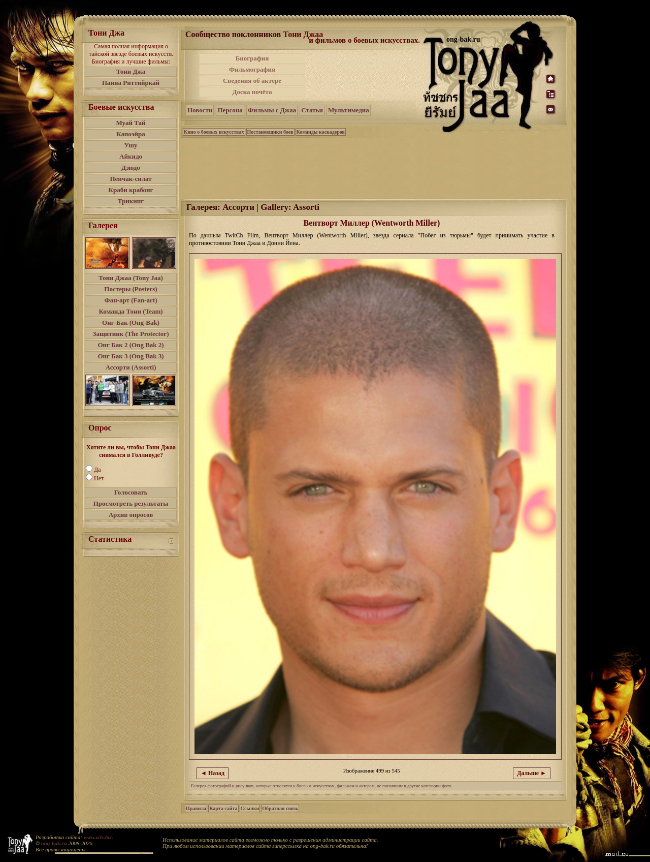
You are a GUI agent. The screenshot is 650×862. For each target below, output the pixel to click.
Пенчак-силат (130, 178)
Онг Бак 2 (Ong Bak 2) (131, 345)
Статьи (312, 110)
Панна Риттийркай (130, 82)
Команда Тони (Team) (130, 311)
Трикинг (131, 201)
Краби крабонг (131, 190)
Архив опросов (131, 514)
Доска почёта (252, 92)
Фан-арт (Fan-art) (131, 300)
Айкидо (130, 156)
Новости (199, 110)
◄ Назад (212, 773)
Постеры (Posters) (130, 289)
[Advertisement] (365, 75)
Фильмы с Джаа (272, 110)
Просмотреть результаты (131, 503)
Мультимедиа (348, 110)
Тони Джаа (303, 34)
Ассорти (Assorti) (131, 367)
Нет (99, 478)
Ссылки (250, 808)
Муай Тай (130, 123)
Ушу (131, 145)
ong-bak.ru (54, 843)
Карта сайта (223, 808)
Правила (196, 808)
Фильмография (252, 69)
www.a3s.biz (98, 837)
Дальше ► (531, 773)
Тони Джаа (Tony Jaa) (131, 278)
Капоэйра (130, 134)
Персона (229, 110)
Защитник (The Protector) (131, 333)
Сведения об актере (252, 80)
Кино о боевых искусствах (214, 132)
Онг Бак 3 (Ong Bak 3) (131, 356)
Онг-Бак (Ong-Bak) (130, 322)
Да (97, 469)
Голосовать (131, 492)
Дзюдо (130, 167)
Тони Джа (131, 71)
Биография (252, 58)
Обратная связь (280, 808)
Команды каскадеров (321, 132)
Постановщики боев (270, 132)
